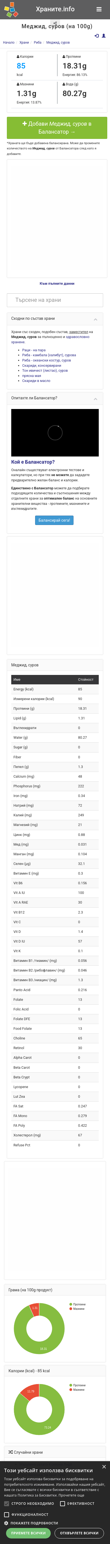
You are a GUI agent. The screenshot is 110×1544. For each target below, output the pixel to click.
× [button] (104, 1467)
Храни (24, 42)
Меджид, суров (58, 42)
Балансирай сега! (54, 520)
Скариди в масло (36, 381)
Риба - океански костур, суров (46, 360)
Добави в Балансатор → (57, 127)
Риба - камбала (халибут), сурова (49, 355)
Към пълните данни (57, 283)
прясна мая (31, 376)
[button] (55, 1523)
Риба (37, 42)
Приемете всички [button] (28, 1533)
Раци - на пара (34, 350)
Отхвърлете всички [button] (79, 1533)
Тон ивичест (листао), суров (45, 370)
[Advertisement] (51, 218)
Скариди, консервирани (41, 365)
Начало (9, 42)
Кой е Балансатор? (33, 462)
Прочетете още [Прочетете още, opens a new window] (71, 1495)
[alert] (55, 1502)
